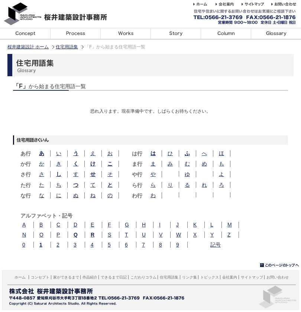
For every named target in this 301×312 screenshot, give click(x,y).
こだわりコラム (226, 34)
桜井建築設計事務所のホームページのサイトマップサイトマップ (256, 4)
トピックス (209, 277)
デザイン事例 (125, 34)
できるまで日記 (175, 34)
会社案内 (229, 277)
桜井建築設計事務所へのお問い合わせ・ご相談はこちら (285, 4)
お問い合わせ (277, 277)
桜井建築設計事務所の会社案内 (229, 4)
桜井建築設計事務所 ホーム (204, 4)
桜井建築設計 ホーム (28, 46)
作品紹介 (89, 277)
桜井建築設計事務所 (59, 14)
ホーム (20, 277)
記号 (215, 245)
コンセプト (25, 34)
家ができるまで (75, 34)
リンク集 (189, 277)
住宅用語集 (276, 34)
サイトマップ (252, 277)
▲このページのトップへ (279, 265)
